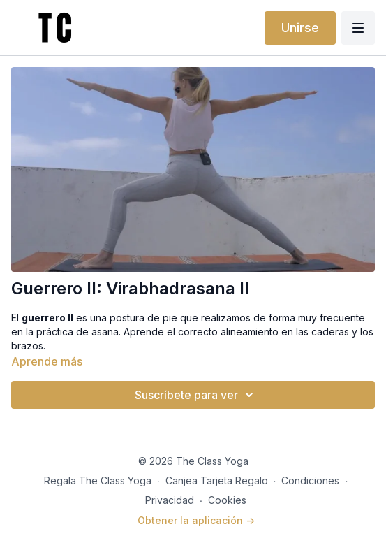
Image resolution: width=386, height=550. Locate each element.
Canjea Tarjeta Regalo (216, 480)
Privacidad (169, 500)
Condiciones (310, 480)
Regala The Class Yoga (97, 480)
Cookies (227, 500)
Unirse (300, 27)
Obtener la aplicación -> (196, 520)
